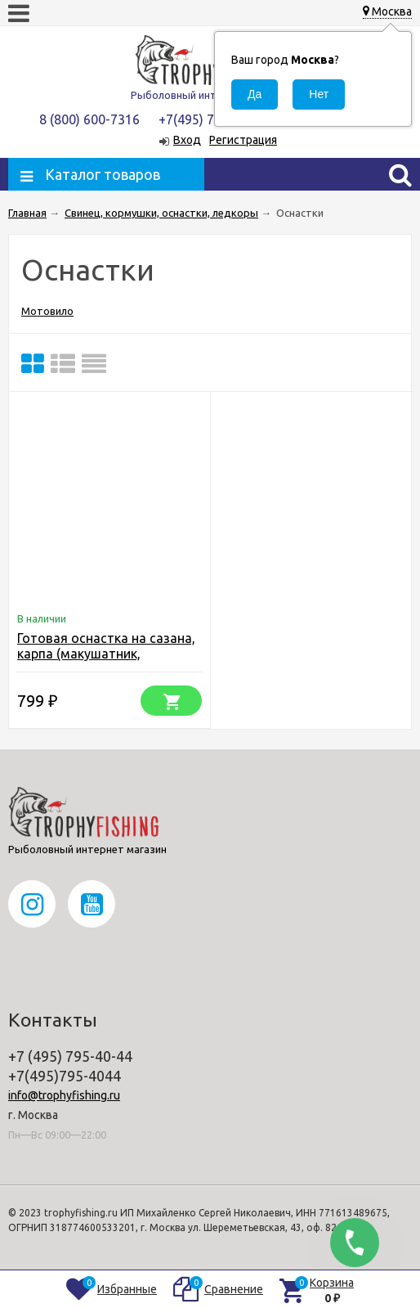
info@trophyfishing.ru (64, 1095)
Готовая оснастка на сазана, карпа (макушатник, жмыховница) (106, 653)
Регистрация (243, 139)
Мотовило (47, 311)
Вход (187, 139)
